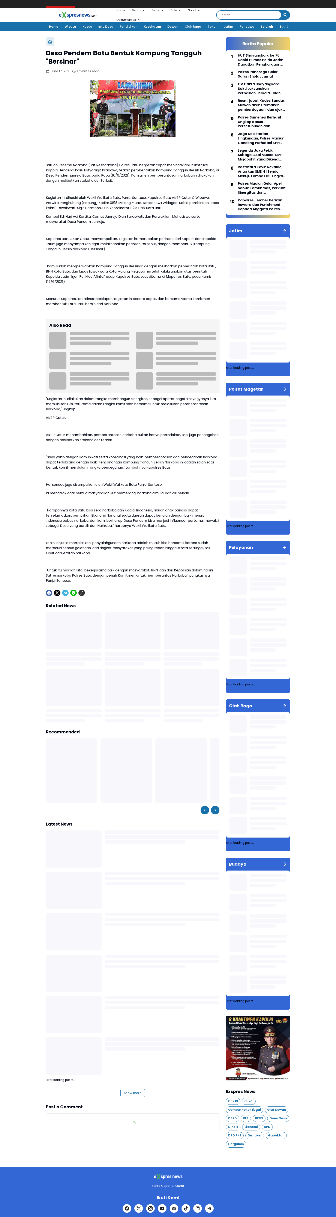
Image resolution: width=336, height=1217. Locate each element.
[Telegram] (65, 593)
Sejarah (267, 26)
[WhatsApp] (73, 593)
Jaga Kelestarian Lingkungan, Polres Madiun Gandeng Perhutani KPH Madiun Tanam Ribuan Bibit (261, 138)
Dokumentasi (129, 20)
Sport (194, 10)
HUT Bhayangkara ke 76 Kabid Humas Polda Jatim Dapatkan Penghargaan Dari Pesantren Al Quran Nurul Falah (260, 60)
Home (121, 10)
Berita (138, 10)
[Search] (249, 15)
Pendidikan (128, 26)
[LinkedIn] (197, 1208)
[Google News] (174, 1208)
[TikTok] (186, 1208)
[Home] (50, 41)
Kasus (87, 26)
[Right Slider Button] (286, 26)
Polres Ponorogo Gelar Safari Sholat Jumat (258, 74)
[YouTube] (162, 1208)
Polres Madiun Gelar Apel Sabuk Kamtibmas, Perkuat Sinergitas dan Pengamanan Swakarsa (262, 188)
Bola (176, 10)
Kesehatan (152, 26)
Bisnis (158, 10)
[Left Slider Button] (205, 810)
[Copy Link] (81, 593)
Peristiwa (247, 26)
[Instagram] (150, 1208)
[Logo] (167, 1176)
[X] (57, 593)
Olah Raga (193, 26)
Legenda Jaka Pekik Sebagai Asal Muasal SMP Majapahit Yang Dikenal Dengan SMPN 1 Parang (260, 155)
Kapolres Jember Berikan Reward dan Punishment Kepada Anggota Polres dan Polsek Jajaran (260, 204)
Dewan (172, 26)
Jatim (228, 26)
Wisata (70, 26)
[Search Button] (285, 15)
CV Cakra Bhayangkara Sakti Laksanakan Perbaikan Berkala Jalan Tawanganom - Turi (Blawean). (259, 88)
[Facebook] (49, 593)
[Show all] (284, 230)
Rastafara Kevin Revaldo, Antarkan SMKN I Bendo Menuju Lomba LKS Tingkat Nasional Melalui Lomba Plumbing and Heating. (261, 171)
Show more (132, 1093)
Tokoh (213, 26)
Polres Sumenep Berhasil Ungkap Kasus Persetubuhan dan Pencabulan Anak (259, 122)
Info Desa (105, 26)
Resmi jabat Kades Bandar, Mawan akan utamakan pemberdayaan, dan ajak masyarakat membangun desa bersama (261, 105)
